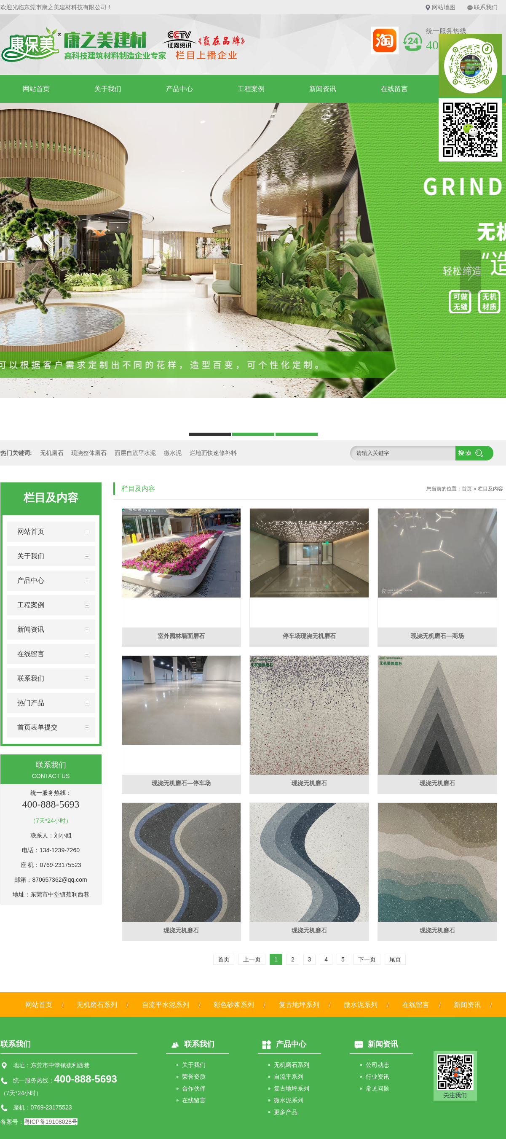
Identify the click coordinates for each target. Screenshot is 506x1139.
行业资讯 (377, 1076)
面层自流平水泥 (135, 453)
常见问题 (377, 1088)
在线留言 (394, 88)
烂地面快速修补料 (213, 453)
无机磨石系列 (97, 1004)
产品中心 (179, 88)
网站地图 (443, 7)
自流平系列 (288, 1076)
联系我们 (486, 7)
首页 (467, 489)
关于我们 (107, 88)
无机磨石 (52, 453)
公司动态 (377, 1064)
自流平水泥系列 (165, 1004)
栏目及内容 (490, 489)
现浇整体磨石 (89, 453)
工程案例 (251, 88)
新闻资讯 (322, 88)
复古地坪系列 (299, 1004)
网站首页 (36, 88)
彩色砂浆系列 (234, 1004)
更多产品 (285, 1112)
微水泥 (173, 453)
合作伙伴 (194, 1088)
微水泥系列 (360, 1004)
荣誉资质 (194, 1076)
